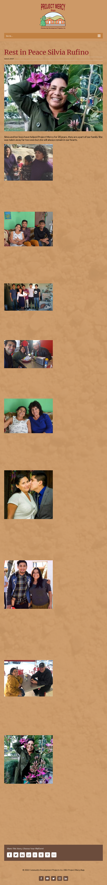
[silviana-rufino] (53, 97)
